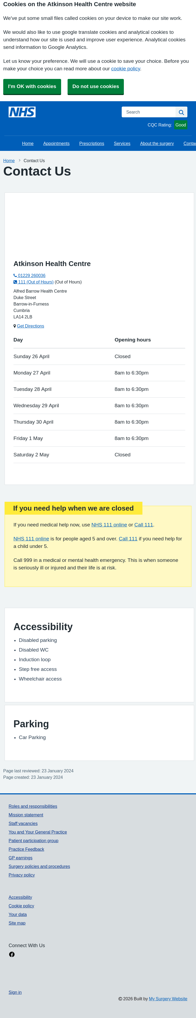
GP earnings (21, 858)
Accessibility (20, 897)
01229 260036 (29, 275)
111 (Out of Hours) (33, 282)
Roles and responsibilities (33, 806)
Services (122, 143)
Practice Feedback (26, 849)
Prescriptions (91, 143)
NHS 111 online (109, 524)
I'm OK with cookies (32, 86)
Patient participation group (33, 840)
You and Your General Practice (38, 832)
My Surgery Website (168, 999)
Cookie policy (21, 906)
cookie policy (125, 68)
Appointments (56, 143)
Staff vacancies (23, 823)
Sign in (15, 992)
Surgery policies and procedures (39, 866)
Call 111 (143, 524)
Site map (17, 923)
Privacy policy (22, 875)
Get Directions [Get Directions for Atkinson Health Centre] (30, 326)
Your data (18, 914)
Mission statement (26, 815)
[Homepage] (22, 112)
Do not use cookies (95, 86)
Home (28, 143)
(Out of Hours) (68, 282)
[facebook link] (12, 955)
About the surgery (157, 143)
